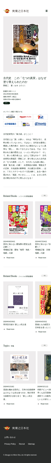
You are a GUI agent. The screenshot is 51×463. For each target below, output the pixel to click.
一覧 (44, 195)
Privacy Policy (10, 444)
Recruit (22, 444)
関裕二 (6, 85)
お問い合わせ (10, 437)
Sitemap (31, 444)
